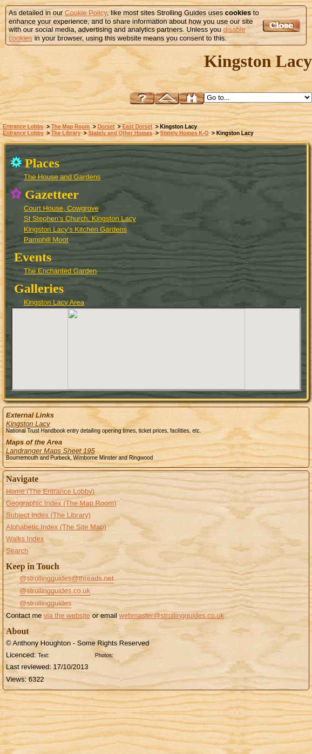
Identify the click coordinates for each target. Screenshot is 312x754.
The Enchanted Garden (60, 271)
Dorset (106, 127)
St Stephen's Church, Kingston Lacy (80, 218)
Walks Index (25, 539)
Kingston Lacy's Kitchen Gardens (75, 229)
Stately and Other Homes (120, 133)
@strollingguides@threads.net (66, 578)
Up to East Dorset (166, 98)
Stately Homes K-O (184, 133)
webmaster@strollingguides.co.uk (172, 615)
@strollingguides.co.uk (54, 591)
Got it (283, 25)
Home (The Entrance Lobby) (50, 491)
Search (17, 551)
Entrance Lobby (23, 127)
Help (142, 98)
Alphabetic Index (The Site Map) (56, 527)
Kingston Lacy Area (54, 302)
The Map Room (70, 127)
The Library (65, 133)
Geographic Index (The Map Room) (61, 503)
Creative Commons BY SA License (136, 654)
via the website (67, 615)
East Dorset (138, 127)
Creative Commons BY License (72, 654)
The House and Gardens (62, 177)
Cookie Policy (86, 13)
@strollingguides (45, 603)
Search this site (191, 98)
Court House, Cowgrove (61, 208)
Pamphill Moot (46, 239)
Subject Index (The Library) (48, 515)
